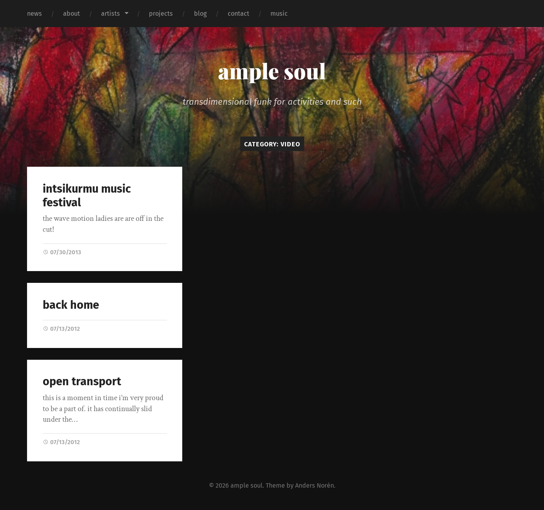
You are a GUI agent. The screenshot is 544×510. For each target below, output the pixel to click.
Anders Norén (314, 485)
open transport (82, 381)
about (71, 13)
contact (238, 13)
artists (110, 13)
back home (71, 305)
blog (200, 13)
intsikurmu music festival (87, 195)
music (279, 13)
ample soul (272, 70)
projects (161, 13)
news (34, 13)
